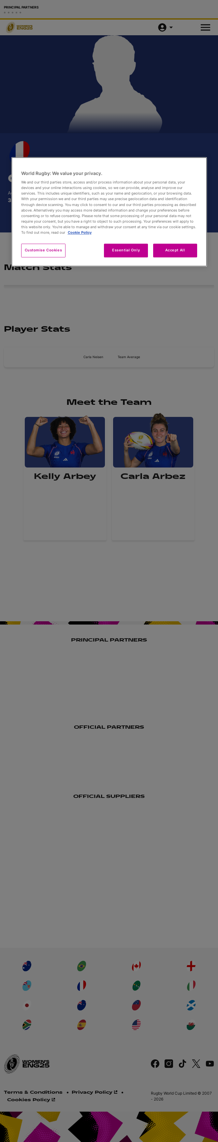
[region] (109, 211)
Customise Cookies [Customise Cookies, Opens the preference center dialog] (43, 250)
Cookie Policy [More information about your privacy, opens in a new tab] (80, 232)
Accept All (175, 250)
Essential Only (126, 250)
